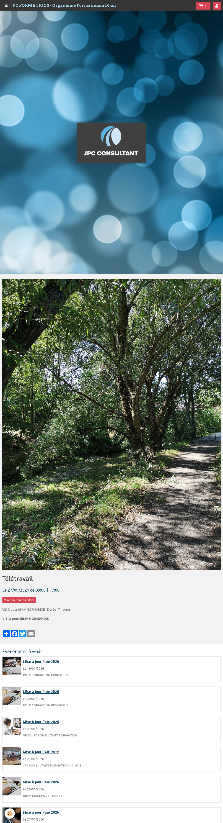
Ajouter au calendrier (19, 600)
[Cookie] (10, 813)
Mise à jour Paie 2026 (41, 661)
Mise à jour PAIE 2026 (41, 752)
